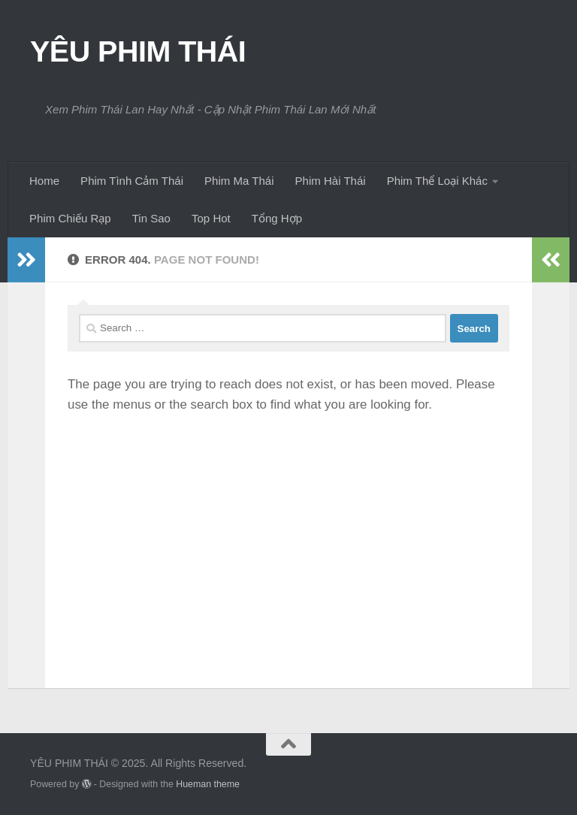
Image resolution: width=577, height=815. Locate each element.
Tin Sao (151, 218)
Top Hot (211, 218)
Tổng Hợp (277, 218)
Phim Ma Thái (238, 180)
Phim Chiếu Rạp (70, 218)
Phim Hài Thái (330, 180)
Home (44, 180)
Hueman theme (208, 784)
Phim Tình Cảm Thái (131, 180)
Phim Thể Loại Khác (437, 180)
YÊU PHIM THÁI (138, 51)
